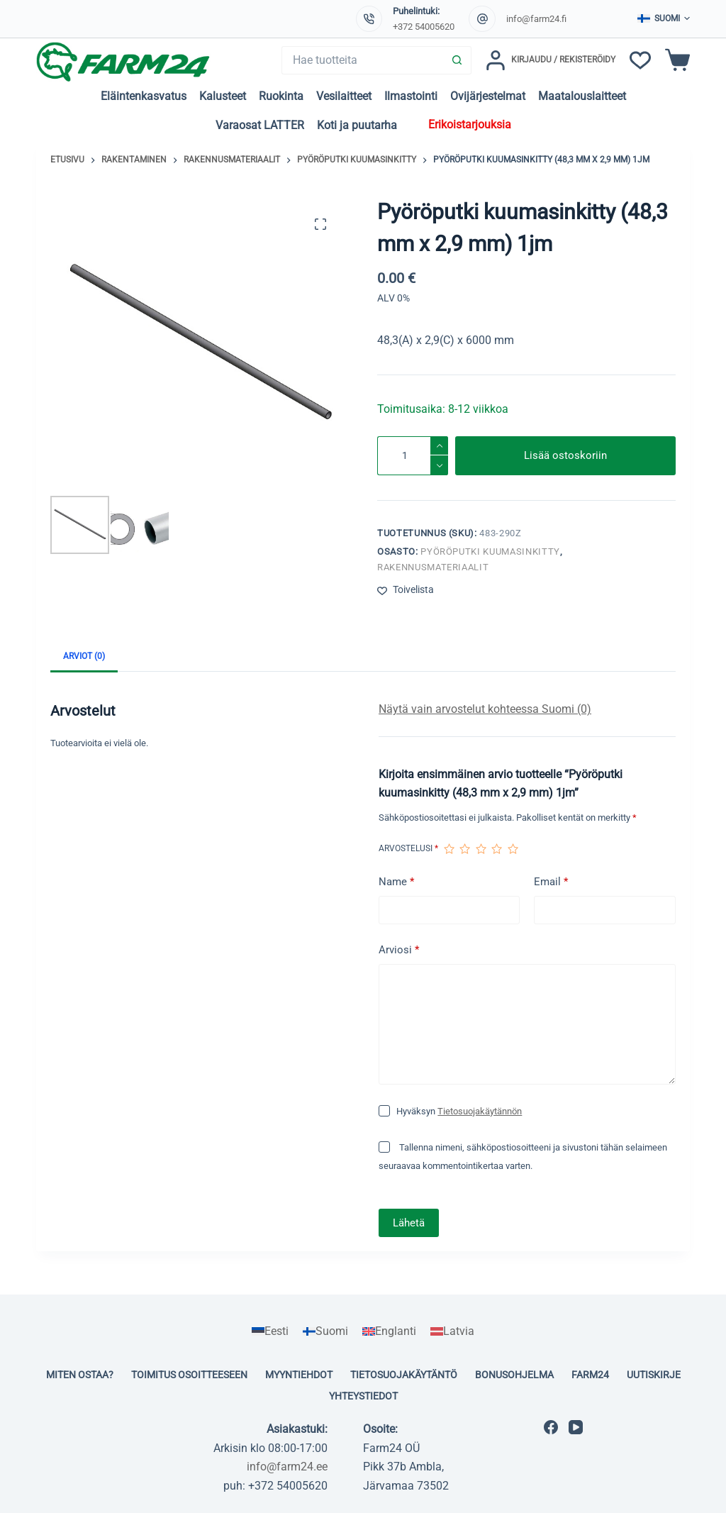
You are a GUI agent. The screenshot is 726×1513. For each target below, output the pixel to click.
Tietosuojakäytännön (479, 1111)
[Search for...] (362, 60)
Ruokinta (281, 96)
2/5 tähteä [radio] (464, 849)
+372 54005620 (423, 26)
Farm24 (590, 1374)
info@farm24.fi (536, 18)
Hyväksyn (459, 1111)
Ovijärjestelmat (487, 96)
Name (396, 882)
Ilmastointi (410, 96)
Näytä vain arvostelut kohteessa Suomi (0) (485, 709)
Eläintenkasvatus (143, 96)
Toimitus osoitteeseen (189, 1374)
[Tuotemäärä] (412, 455)
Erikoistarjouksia (469, 124)
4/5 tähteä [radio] (496, 849)
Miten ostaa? (79, 1374)
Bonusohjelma (514, 1374)
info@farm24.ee (287, 1466)
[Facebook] (551, 1427)
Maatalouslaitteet (582, 96)
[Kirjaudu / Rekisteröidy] (550, 60)
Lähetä (409, 1223)
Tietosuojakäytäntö (403, 1374)
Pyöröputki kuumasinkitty (490, 551)
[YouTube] (576, 1427)
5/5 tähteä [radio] (513, 849)
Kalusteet (222, 96)
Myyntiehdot (299, 1374)
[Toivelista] (640, 60)
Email (551, 882)
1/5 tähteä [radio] (449, 849)
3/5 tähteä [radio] (481, 849)
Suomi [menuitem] (331, 1331)
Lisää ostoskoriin (565, 455)
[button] (663, 19)
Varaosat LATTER (260, 125)
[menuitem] (270, 1331)
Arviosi (399, 950)
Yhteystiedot (363, 1396)
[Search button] (457, 60)
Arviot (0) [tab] (84, 656)
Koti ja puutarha (357, 125)
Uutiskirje (654, 1374)
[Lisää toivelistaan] (405, 590)
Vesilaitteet (344, 96)
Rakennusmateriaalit (432, 567)
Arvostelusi (408, 848)
